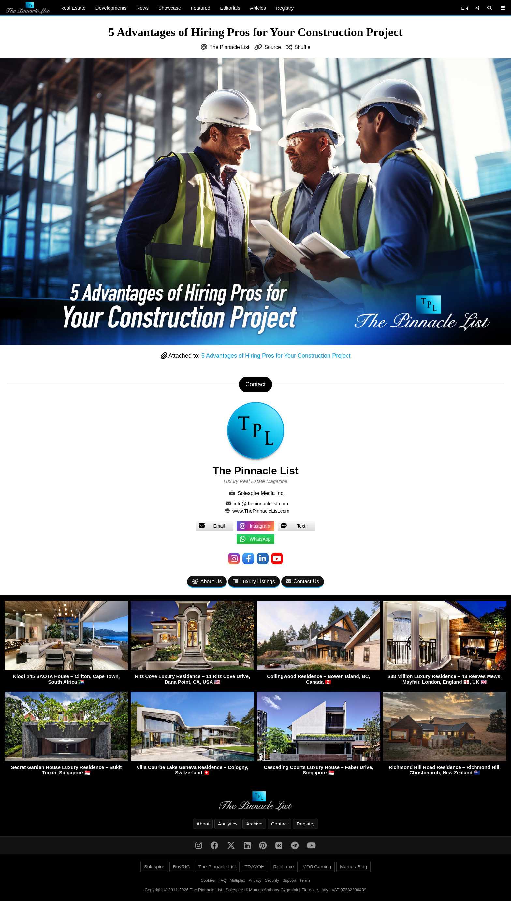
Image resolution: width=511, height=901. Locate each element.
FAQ (222, 880)
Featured (200, 8)
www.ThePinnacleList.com (260, 511)
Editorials (230, 8)
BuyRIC (181, 866)
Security (272, 880)
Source (272, 47)
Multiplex (237, 880)
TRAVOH (254, 866)
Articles (258, 8)
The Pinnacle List (230, 47)
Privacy (255, 880)
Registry (285, 8)
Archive (254, 823)
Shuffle (302, 47)
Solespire (154, 866)
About (203, 823)
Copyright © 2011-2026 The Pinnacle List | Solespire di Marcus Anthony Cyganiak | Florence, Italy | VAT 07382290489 (255, 889)
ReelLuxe (283, 866)
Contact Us (302, 581)
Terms (304, 880)
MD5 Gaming (316, 866)
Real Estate (73, 8)
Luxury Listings (254, 581)
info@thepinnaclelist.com (261, 503)
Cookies (208, 880)
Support (289, 880)
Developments (111, 8)
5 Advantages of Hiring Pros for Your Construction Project (275, 356)
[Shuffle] (477, 8)
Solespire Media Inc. (261, 493)
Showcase (169, 8)
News (142, 8)
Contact (279, 823)
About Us (207, 581)
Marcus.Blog (353, 866)
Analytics (228, 823)
